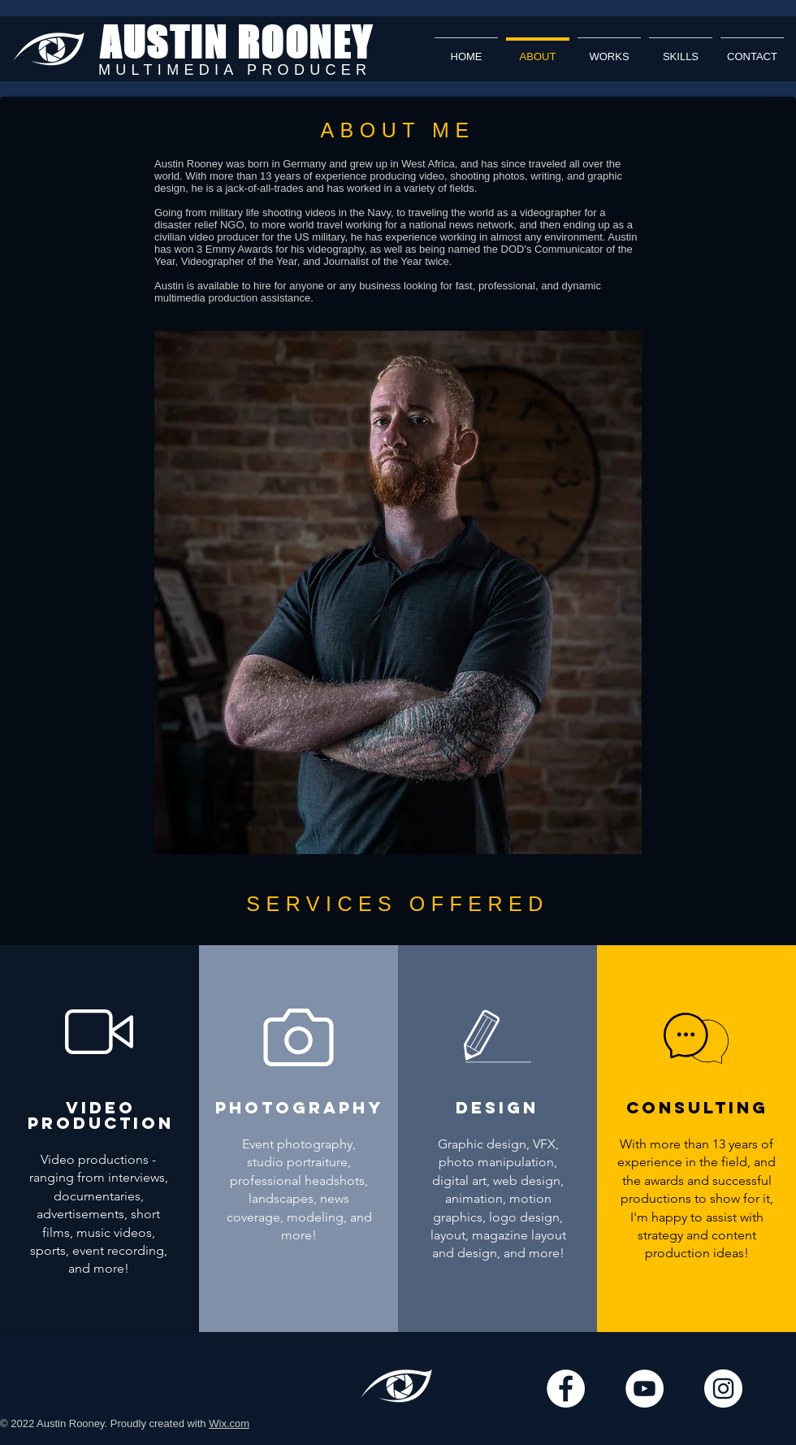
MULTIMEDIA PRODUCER (234, 70)
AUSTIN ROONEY (237, 42)
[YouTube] (644, 1388)
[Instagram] (723, 1388)
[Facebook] (566, 1388)
